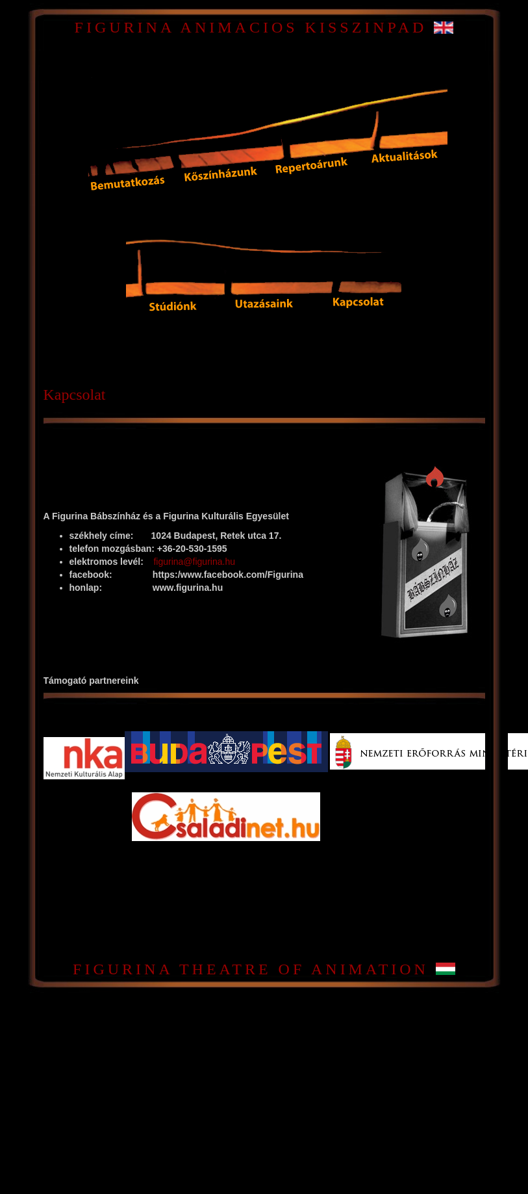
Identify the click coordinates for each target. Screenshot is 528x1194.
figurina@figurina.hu (194, 561)
